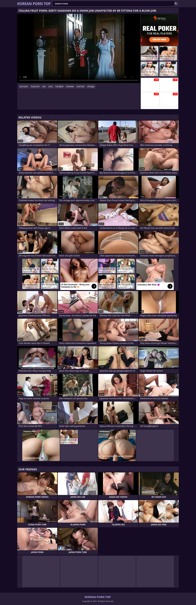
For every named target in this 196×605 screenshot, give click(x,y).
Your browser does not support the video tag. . (78, 48)
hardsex (70, 86)
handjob (59, 86)
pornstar (24, 86)
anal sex (80, 86)
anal (50, 86)
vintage (90, 86)
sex (44, 86)
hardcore (35, 86)
